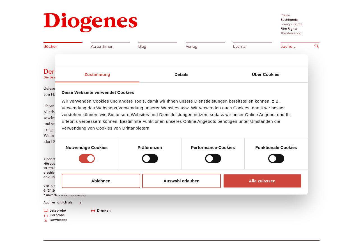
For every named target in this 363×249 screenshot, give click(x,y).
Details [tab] (181, 74)
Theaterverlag (291, 33)
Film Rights (289, 28)
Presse (285, 15)
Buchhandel (289, 19)
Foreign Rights (291, 24)
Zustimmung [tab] (97, 74)
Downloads (58, 220)
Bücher (50, 46)
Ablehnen (100, 180)
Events (239, 46)
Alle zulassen (262, 180)
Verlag (191, 46)
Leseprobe (58, 210)
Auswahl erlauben (181, 180)
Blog (142, 46)
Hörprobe (57, 215)
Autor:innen (102, 46)
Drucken (104, 210)
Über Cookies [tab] (265, 74)
